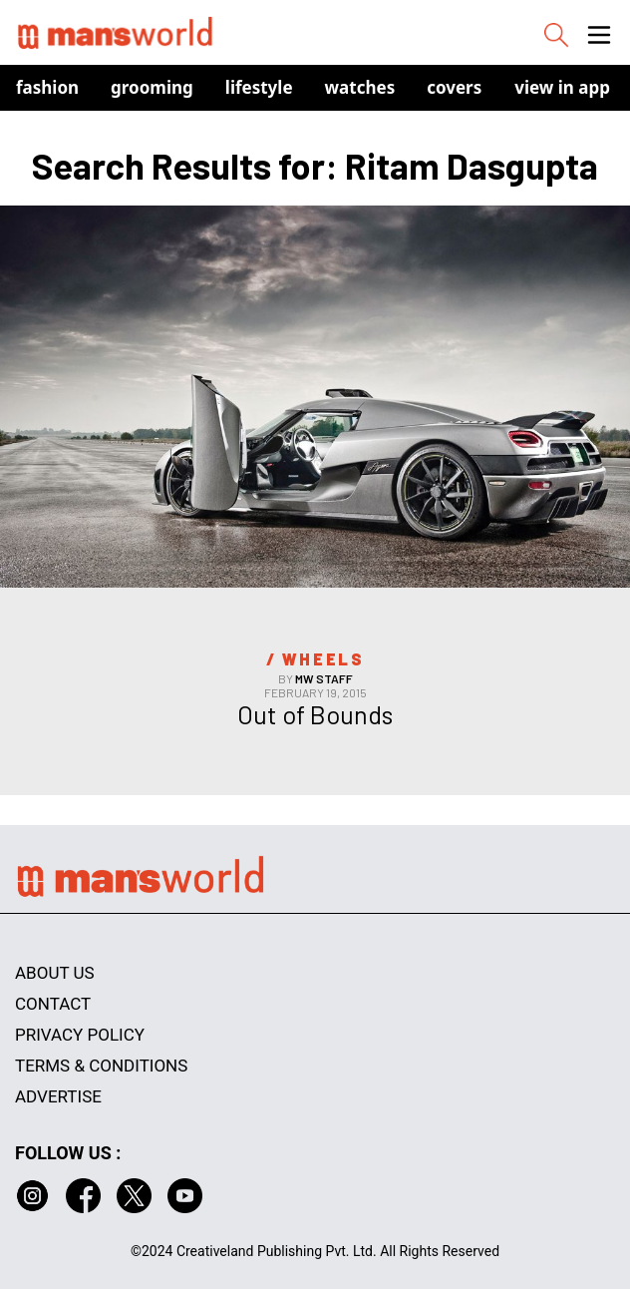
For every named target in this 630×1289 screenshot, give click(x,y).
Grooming (152, 87)
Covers (454, 87)
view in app (562, 87)
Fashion (47, 87)
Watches (360, 87)
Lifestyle (259, 87)
